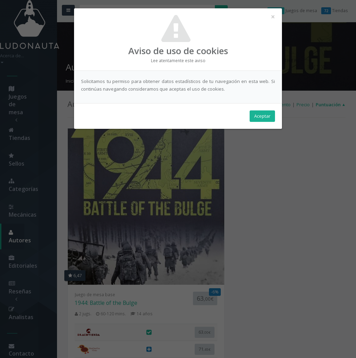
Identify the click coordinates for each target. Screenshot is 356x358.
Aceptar (262, 118)
